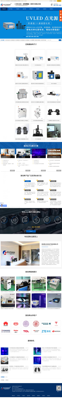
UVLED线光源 (12, 40)
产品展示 (17, 8)
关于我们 (11, 8)
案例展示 (38, 8)
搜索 (60, 40)
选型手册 (24, 8)
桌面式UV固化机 (37, 40)
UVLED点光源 (7, 40)
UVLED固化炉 (27, 40)
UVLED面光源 (17, 40)
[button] (24, 36)
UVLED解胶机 (32, 40)
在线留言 (44, 8)
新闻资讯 (31, 8)
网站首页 (4, 8)
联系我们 (51, 8)
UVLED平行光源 (43, 40)
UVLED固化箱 (22, 40)
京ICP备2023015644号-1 (40, 391)
